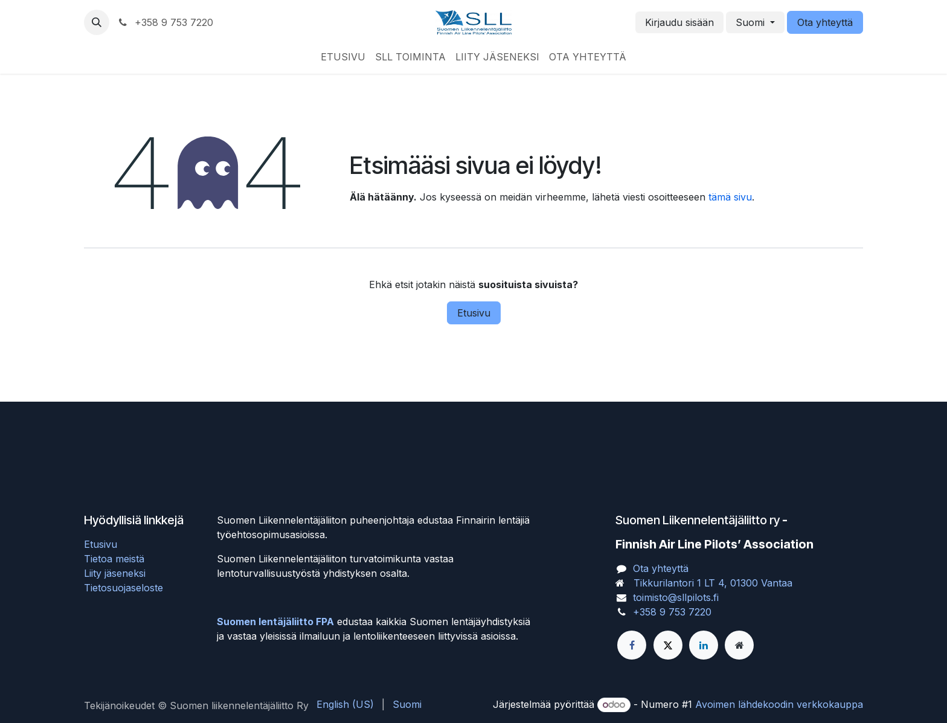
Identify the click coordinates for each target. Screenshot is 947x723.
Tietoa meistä (114, 559)
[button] (96, 22)
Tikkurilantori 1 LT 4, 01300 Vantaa (713, 583)
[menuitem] (343, 57)
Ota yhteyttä (825, 22)
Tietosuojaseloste (123, 588)
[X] (667, 645)
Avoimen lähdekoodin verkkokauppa (779, 704)
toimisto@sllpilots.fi (676, 597)
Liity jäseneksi (115, 573)
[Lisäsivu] (739, 645)
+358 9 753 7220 (672, 612)
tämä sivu (730, 197)
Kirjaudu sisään (679, 22)
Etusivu (473, 313)
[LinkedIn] (703, 645)
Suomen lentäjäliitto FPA (275, 621)
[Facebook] (631, 645)
